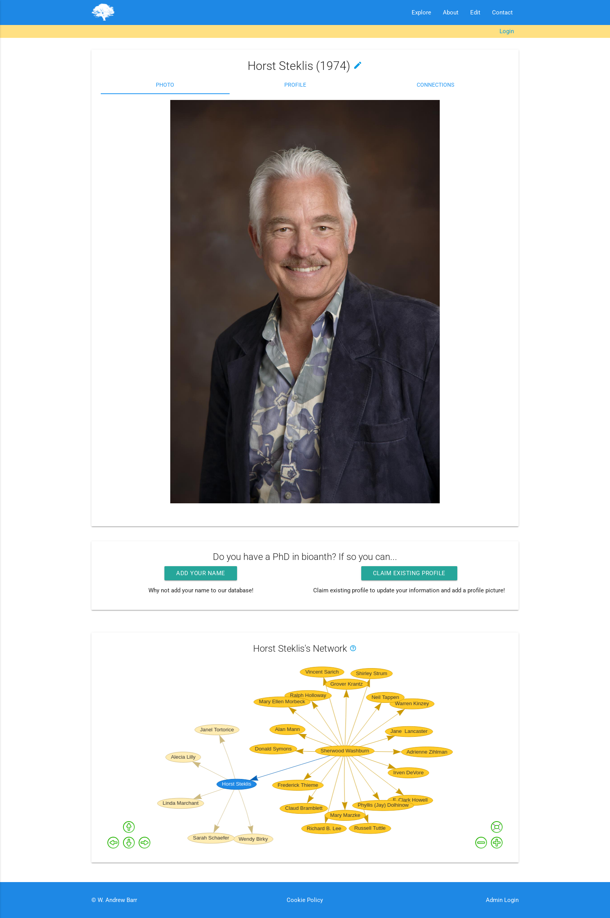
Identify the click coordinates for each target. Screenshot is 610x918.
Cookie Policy (305, 900)
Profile (295, 85)
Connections (435, 85)
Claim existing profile (409, 573)
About (450, 12)
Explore (421, 12)
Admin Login (502, 900)
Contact (502, 12)
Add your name (200, 573)
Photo (165, 85)
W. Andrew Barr (116, 900)
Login (506, 31)
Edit (475, 12)
